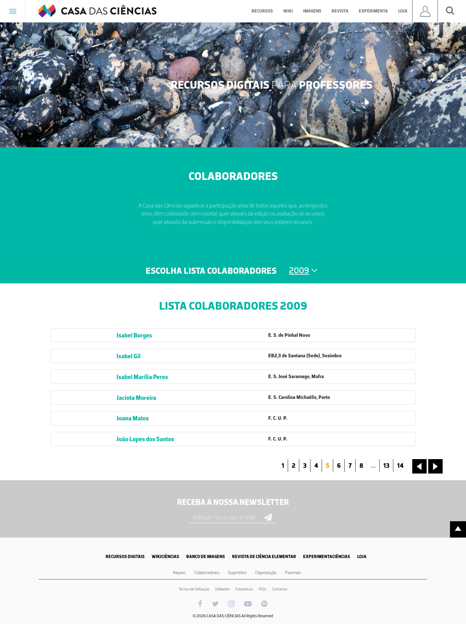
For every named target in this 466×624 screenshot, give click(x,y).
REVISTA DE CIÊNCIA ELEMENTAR (264, 556)
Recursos (262, 11)
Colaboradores (206, 572)
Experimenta (373, 11)
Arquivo (179, 572)
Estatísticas (244, 589)
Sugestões (237, 572)
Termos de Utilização (194, 589)
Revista (340, 11)
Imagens (312, 11)
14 (400, 465)
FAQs (262, 589)
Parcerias (293, 572)
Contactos (279, 589)
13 (386, 465)
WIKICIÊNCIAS (165, 556)
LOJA (361, 556)
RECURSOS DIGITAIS (125, 556)
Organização (266, 572)
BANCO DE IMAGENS (205, 556)
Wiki (288, 11)
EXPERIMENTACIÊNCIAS (326, 556)
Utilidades (222, 589)
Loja (402, 11)
